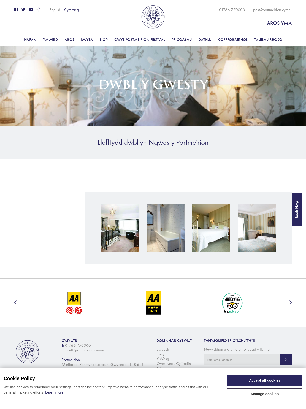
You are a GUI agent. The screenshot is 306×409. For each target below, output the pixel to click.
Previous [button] (15, 302)
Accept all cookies (264, 380)
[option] (74, 303)
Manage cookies (265, 394)
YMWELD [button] (50, 39)
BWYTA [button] (87, 39)
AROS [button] (69, 39)
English (55, 9)
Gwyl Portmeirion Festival (139, 39)
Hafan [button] (30, 39)
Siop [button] (104, 39)
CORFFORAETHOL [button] (232, 39)
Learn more (54, 392)
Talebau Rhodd (268, 39)
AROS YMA (279, 23)
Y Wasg (163, 358)
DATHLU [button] (204, 39)
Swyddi (163, 349)
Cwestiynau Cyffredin (174, 363)
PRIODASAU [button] (182, 39)
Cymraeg (71, 9)
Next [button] (290, 302)
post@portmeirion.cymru (272, 9)
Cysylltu (163, 353)
